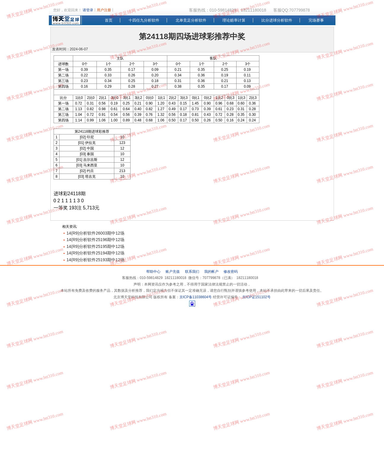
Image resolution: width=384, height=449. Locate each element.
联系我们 (192, 272)
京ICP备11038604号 (195, 297)
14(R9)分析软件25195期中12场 (95, 246)
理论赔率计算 (233, 20)
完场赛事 (316, 20)
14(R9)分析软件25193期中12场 (95, 259)
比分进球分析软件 (276, 20)
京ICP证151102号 (256, 297)
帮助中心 (153, 272)
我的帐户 (211, 272)
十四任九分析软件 (143, 20)
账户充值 (173, 272)
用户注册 (104, 10)
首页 (109, 20)
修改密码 (231, 272)
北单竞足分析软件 (191, 20)
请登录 (88, 10)
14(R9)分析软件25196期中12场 (95, 239)
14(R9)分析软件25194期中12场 (95, 253)
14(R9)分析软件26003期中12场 (95, 233)
